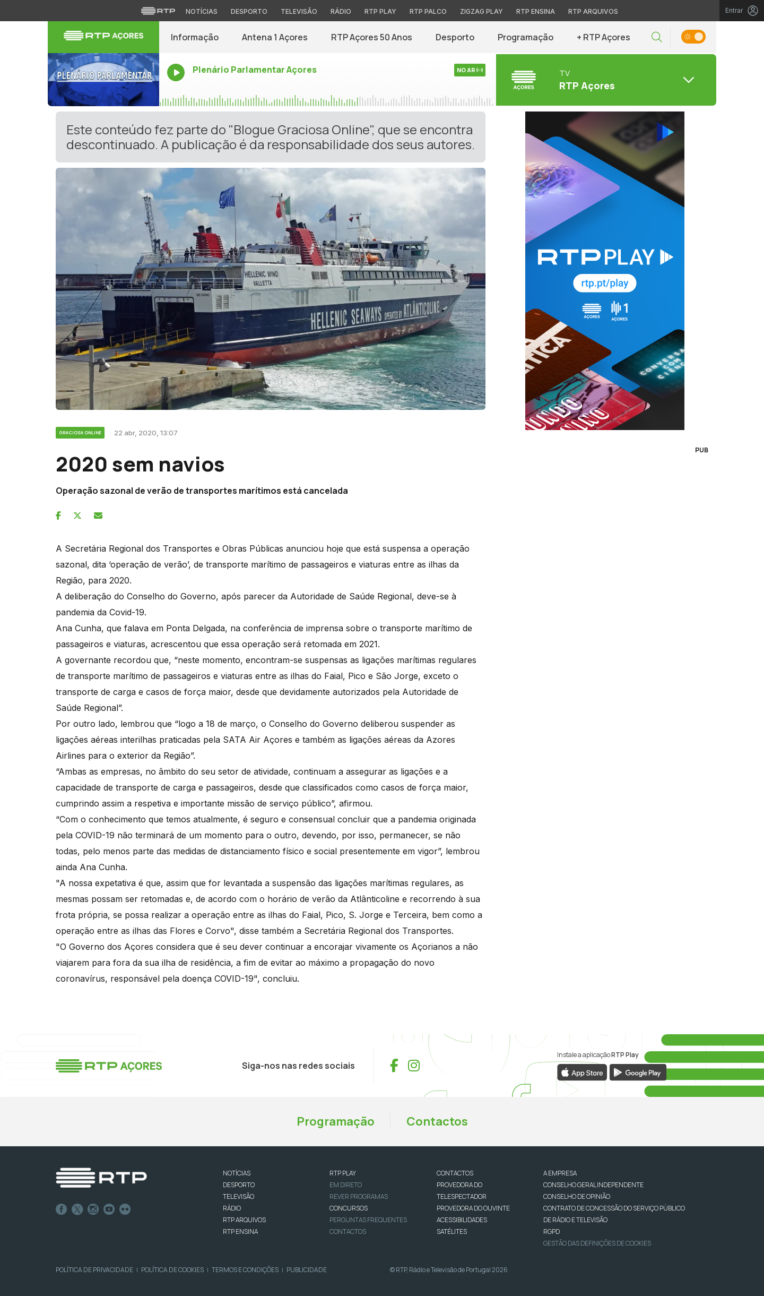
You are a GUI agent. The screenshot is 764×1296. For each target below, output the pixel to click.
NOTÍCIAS (236, 1173)
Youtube (109, 1209)
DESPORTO (239, 1184)
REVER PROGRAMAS (358, 1196)
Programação (525, 37)
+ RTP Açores (603, 37)
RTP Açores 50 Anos (371, 37)
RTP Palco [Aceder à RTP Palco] (428, 11)
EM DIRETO (345, 1184)
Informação (195, 37)
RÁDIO (232, 1208)
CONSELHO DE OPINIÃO (576, 1196)
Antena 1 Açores (275, 37)
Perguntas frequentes (368, 1219)
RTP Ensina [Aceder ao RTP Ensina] (535, 11)
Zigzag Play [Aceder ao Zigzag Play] (481, 11)
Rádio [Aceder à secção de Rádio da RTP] (341, 11)
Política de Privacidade (94, 1269)
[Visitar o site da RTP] (158, 10)
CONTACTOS (455, 1173)
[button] (657, 37)
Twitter (77, 1209)
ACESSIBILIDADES (462, 1219)
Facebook (61, 1209)
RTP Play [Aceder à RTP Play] (380, 11)
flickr (125, 1209)
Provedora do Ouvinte (473, 1208)
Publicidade (306, 1269)
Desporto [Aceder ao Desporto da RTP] (249, 11)
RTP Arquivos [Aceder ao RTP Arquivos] (593, 11)
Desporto (455, 37)
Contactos (437, 1121)
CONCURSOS (348, 1208)
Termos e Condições (245, 1269)
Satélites (452, 1231)
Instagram (93, 1209)
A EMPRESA (560, 1173)
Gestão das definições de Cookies (597, 1243)
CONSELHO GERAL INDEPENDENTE (593, 1184)
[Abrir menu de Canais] (604, 79)
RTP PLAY (342, 1173)
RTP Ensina (240, 1231)
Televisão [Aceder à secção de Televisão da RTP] (299, 11)
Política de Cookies (172, 1269)
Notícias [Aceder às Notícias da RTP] (202, 11)
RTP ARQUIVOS (244, 1219)
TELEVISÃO (238, 1196)
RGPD (551, 1231)
